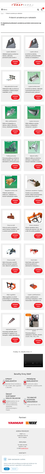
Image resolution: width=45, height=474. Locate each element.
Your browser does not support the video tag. (33, 360)
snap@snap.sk (24, 448)
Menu (4, 10)
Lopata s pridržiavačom (34, 294)
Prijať (6, 468)
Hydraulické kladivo (11, 329)
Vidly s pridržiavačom (11, 121)
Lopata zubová (34, 51)
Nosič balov (34, 260)
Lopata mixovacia (34, 121)
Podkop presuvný (11, 156)
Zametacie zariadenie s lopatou (34, 190)
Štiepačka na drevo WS (11, 190)
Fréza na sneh (11, 225)
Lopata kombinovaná (34, 86)
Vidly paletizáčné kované (11, 86)
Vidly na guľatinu (11, 294)
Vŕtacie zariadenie (34, 225)
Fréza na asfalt (11, 260)
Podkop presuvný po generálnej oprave (33, 330)
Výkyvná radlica (34, 156)
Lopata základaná (11, 51)
